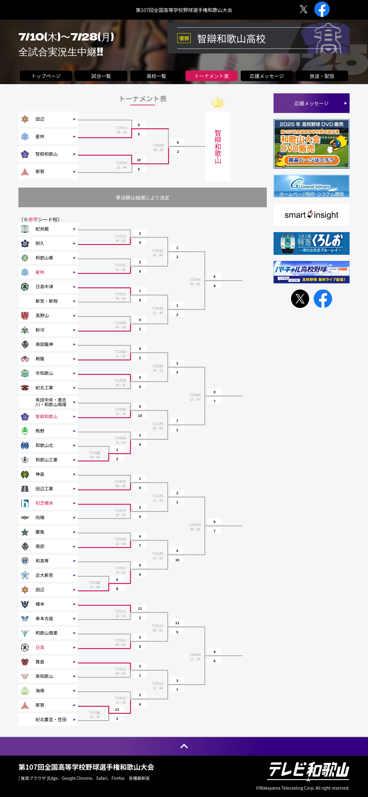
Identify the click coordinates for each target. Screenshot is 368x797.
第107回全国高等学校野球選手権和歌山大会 (184, 10)
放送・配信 (322, 76)
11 (140, 608)
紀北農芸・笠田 (51, 719)
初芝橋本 (44, 503)
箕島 (40, 661)
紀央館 (42, 229)
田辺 (40, 119)
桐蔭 (40, 358)
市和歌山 (44, 373)
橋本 (40, 604)
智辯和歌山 (47, 154)
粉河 (40, 330)
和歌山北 (44, 445)
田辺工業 (44, 488)
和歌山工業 (47, 459)
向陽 (40, 517)
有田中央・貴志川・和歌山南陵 (51, 402)
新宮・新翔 (47, 301)
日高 (40, 647)
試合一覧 (101, 76)
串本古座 (44, 618)
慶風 (40, 532)
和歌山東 (44, 257)
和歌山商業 (47, 633)
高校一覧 (156, 76)
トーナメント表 (211, 76)
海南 (40, 690)
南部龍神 (44, 344)
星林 (40, 136)
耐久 (40, 243)
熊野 (40, 431)
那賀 (40, 171)
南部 (40, 546)
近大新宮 (44, 575)
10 (139, 159)
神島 (40, 474)
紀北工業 (44, 387)
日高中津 (44, 286)
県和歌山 (44, 676)
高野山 (42, 315)
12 (117, 709)
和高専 (42, 560)
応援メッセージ (267, 76)
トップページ (46, 76)
